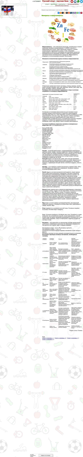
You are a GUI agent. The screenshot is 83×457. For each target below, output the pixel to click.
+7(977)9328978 (36, 1)
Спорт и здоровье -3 (72, 338)
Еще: (43, 336)
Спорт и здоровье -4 (47, 339)
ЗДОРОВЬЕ (54, 4)
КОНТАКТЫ (62, 4)
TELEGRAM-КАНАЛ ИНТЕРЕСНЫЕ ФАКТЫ (67, 5)
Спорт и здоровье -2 (60, 338)
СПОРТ (47, 4)
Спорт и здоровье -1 (47, 338)
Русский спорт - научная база (56, 1)
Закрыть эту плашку (45, 455)
